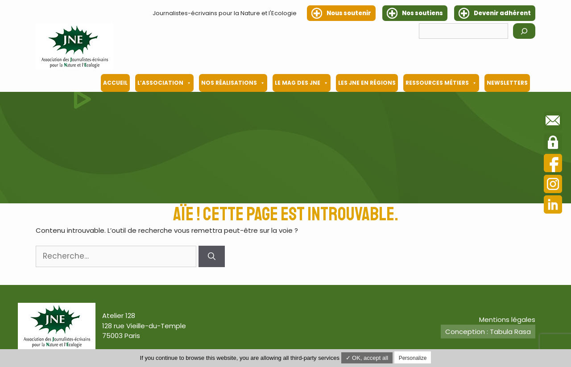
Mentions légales (507, 319)
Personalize (413, 358)
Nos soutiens (422, 13)
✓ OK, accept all (367, 358)
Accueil (115, 83)
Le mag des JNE (301, 83)
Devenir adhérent (502, 13)
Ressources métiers (441, 83)
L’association (164, 83)
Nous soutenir (349, 13)
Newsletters (507, 83)
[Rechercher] (524, 31)
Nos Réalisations (233, 83)
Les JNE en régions (367, 83)
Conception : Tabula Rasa (488, 331)
